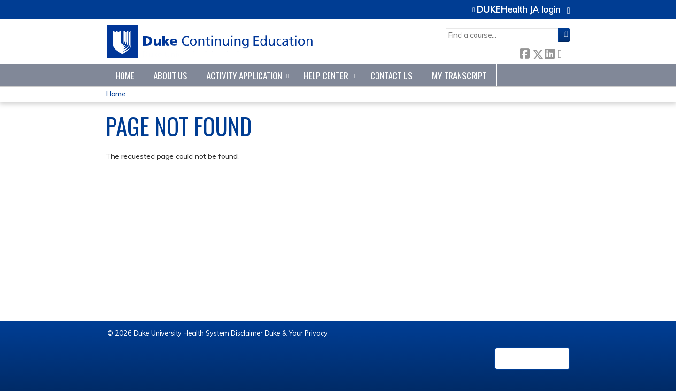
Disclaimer (247, 333)
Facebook (524, 52)
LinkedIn (549, 52)
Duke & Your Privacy (296, 333)
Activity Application (244, 75)
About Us (170, 75)
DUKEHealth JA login (518, 10)
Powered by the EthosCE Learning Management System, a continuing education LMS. (532, 358)
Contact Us (391, 75)
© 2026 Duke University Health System (168, 333)
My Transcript (459, 75)
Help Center (326, 75)
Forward (562, 52)
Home (124, 75)
